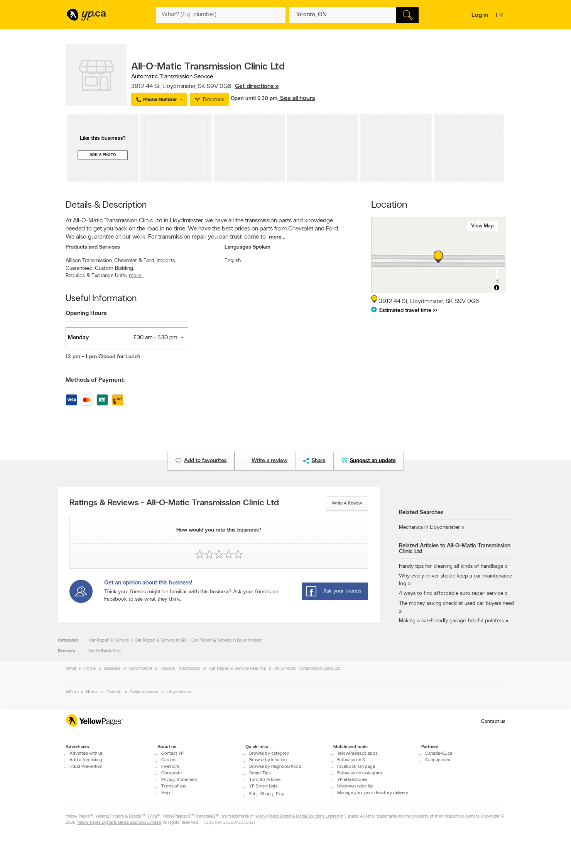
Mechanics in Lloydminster (429, 527)
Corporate (171, 773)
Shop (265, 794)
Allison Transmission (89, 261)
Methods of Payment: (95, 380)
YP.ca (152, 817)
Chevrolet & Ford (134, 261)
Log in (479, 15)
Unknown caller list (355, 786)
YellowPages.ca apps (357, 753)
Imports (166, 261)
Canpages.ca (437, 760)
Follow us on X (351, 760)
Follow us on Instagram (359, 773)
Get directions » (257, 86)
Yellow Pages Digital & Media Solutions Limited (297, 817)
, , (205, 86)
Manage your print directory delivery (372, 793)
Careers (168, 760)
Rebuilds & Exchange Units (96, 276)
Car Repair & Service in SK (160, 640)
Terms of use (173, 786)
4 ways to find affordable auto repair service (451, 593)
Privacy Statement (179, 779)
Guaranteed (79, 268)
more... (277, 237)
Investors (170, 766)
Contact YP (172, 753)
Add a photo (103, 155)
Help (165, 793)
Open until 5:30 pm (254, 99)
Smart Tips (259, 773)
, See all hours (296, 98)
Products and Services (93, 247)
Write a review (347, 503)
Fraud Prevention (85, 766)
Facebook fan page (356, 766)
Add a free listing (85, 760)
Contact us (493, 721)
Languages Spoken (247, 247)
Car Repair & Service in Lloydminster (226, 640)
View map (482, 226)
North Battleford (105, 651)
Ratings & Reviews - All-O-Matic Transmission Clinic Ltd (174, 503)
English (233, 261)
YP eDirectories (352, 779)
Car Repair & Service (109, 640)
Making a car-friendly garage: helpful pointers (451, 621)
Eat (252, 794)
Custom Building (114, 268)
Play (280, 794)
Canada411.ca (438, 753)
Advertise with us (86, 753)
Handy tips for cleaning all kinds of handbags (451, 566)
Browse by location (268, 760)
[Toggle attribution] (496, 287)
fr (500, 15)
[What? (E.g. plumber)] (221, 15)
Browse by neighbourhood (275, 766)
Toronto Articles (264, 779)
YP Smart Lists (263, 786)
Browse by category (269, 753)
